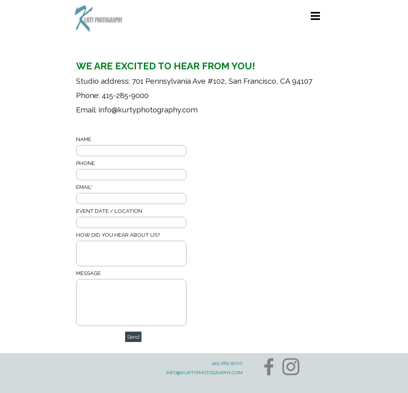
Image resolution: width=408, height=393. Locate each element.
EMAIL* (84, 187)
